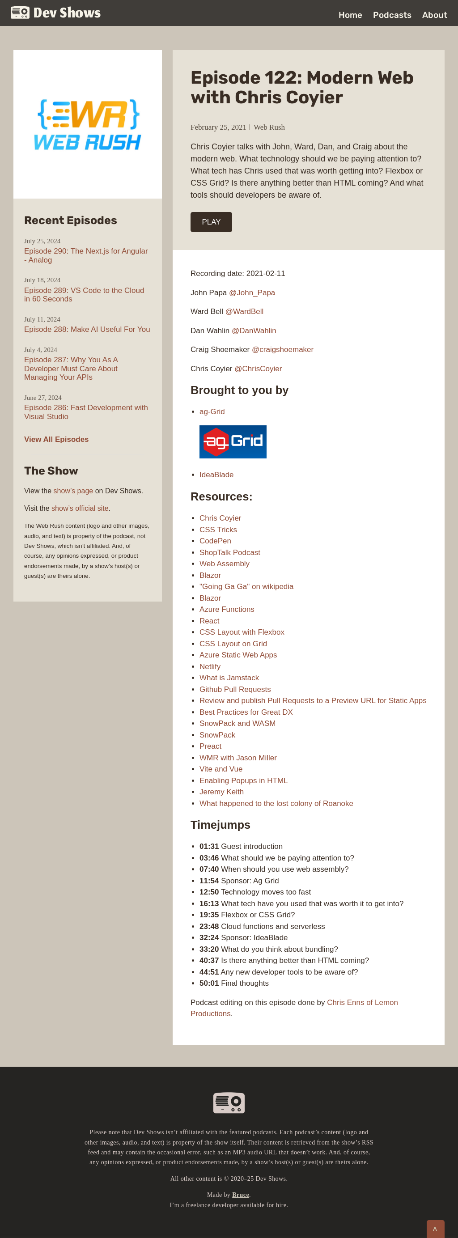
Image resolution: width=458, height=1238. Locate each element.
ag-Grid (212, 411)
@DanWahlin (254, 330)
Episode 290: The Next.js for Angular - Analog (86, 255)
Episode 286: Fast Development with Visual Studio (86, 412)
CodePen (215, 541)
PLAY (211, 222)
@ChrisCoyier (258, 369)
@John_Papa (252, 292)
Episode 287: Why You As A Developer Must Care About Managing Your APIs (71, 369)
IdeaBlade (216, 475)
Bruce (240, 1194)
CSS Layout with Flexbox (241, 632)
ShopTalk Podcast (229, 552)
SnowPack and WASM (237, 723)
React (209, 621)
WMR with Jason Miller (238, 758)
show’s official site (79, 508)
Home (350, 15)
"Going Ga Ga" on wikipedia (246, 586)
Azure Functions (226, 609)
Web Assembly (224, 564)
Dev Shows (56, 13)
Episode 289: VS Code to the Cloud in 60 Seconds (84, 295)
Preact (210, 746)
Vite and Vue (220, 769)
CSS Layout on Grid (233, 644)
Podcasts (392, 15)
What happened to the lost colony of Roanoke (276, 803)
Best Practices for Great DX (246, 712)
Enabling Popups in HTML (243, 780)
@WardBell (244, 311)
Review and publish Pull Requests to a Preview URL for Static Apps (313, 700)
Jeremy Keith (221, 792)
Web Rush (269, 127)
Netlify (210, 666)
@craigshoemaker (283, 349)
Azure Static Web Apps (238, 655)
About (434, 15)
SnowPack (217, 735)
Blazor (210, 575)
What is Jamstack (229, 678)
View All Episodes (56, 439)
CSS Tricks (218, 530)
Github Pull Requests (235, 689)
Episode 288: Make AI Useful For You (87, 329)
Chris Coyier (220, 518)
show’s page (73, 491)
